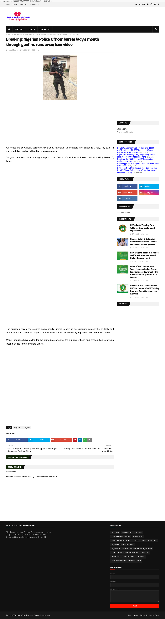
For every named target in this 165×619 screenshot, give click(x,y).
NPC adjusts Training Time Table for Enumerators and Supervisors (142, 228)
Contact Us (143, 615)
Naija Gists (17, 428)
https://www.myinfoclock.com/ (40, 615)
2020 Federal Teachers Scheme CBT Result (126, 561)
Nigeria (14, 34)
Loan (113, 553)
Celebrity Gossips (128, 557)
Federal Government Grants (121, 541)
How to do (145, 553)
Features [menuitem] (19, 29)
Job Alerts (138, 532)
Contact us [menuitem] (45, 29)
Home (8, 4)
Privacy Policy (34, 4)
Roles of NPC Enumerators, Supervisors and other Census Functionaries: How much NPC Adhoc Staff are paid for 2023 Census (143, 272)
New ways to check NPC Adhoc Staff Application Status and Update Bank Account (144, 256)
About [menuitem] (32, 29)
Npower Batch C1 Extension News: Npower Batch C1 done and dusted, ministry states (143, 242)
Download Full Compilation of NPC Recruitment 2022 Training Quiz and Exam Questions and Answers (144, 289)
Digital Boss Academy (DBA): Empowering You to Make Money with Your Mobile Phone (136, 155)
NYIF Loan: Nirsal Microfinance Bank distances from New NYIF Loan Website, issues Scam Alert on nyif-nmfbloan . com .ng (137, 170)
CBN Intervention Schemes (121, 537)
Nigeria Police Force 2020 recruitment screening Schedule (132, 549)
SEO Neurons (17, 615)
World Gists (115, 557)
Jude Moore (13, 50)
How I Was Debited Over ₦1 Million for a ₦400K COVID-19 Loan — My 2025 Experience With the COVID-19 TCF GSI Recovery (135, 150)
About (15, 4)
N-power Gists (126, 532)
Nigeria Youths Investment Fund (122, 545)
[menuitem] (9, 29)
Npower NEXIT (138, 537)
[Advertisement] (60, 126)
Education (140, 557)
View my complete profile (125, 132)
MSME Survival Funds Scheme (128, 553)
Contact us (23, 4)
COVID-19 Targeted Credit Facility (145, 541)
